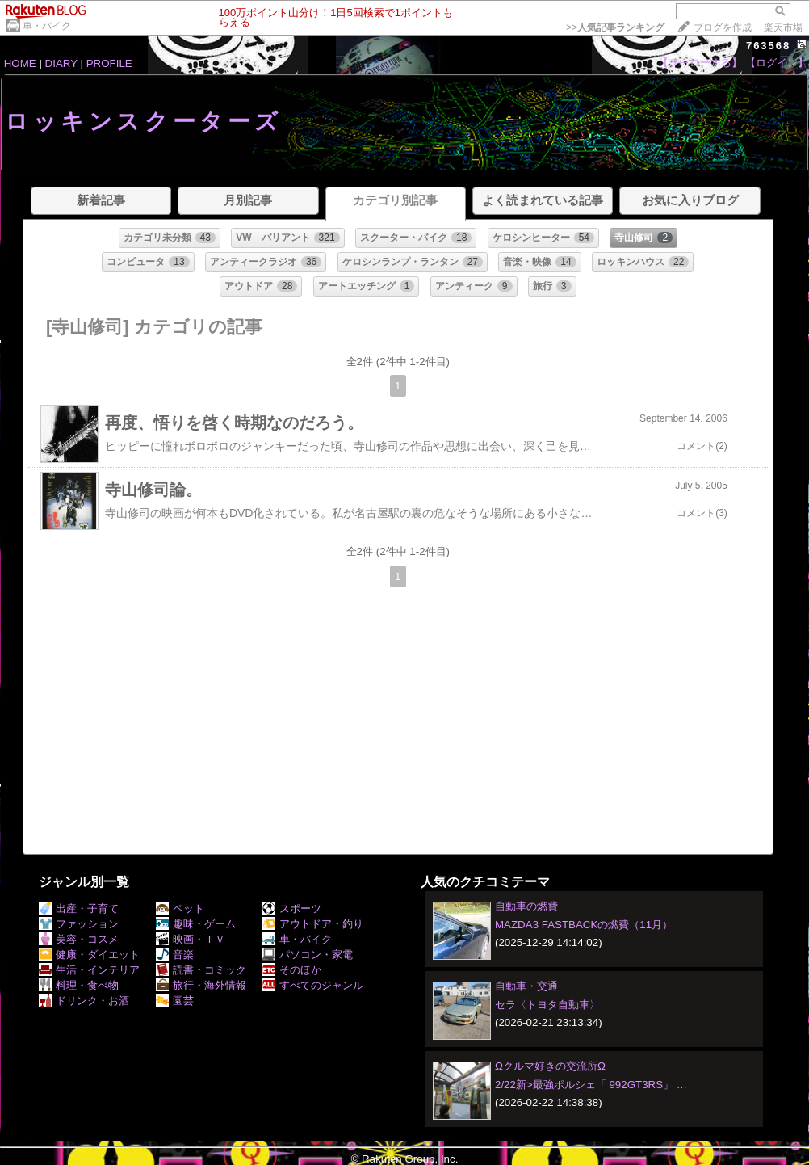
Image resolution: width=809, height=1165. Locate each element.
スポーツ (291, 908)
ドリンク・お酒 (84, 1001)
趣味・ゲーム (196, 924)
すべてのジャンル (312, 985)
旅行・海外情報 (201, 985)
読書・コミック (201, 970)
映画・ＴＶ (190, 939)
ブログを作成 (723, 27)
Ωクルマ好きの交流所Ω (550, 1066)
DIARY (61, 63)
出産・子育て (79, 908)
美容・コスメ (79, 939)
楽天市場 (783, 27)
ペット (180, 908)
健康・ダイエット (89, 954)
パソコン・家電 (307, 954)
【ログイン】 (776, 63)
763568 (768, 46)
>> (615, 27)
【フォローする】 (700, 63)
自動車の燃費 (526, 906)
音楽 (175, 954)
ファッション (79, 924)
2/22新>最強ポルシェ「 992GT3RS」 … (591, 1085)
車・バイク (47, 26)
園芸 (175, 1001)
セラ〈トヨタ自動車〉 (547, 1005)
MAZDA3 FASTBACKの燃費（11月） (584, 925)
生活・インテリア (89, 970)
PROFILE (109, 63)
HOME (20, 63)
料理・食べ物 (79, 985)
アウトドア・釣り (312, 924)
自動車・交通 (526, 986)
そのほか (291, 970)
